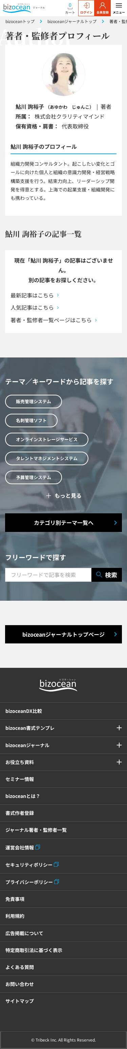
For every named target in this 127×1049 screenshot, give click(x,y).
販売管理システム (33, 401)
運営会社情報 (19, 847)
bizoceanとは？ (22, 796)
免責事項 (14, 899)
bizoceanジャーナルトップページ (63, 634)
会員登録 (103, 8)
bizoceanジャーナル (27, 745)
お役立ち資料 (19, 762)
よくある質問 (19, 967)
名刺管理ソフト (31, 420)
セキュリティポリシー (28, 864)
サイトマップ (19, 1000)
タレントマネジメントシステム (47, 458)
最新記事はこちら (32, 295)
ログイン (86, 8)
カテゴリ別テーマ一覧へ (63, 522)
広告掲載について (24, 933)
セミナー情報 (19, 779)
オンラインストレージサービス (47, 439)
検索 (106, 575)
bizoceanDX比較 (23, 710)
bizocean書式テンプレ (30, 727)
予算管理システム (33, 477)
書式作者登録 (19, 812)
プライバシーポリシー (29, 882)
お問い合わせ (19, 984)
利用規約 (14, 915)
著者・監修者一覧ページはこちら (51, 320)
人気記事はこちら (32, 307)
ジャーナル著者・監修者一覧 (36, 829)
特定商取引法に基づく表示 (33, 950)
